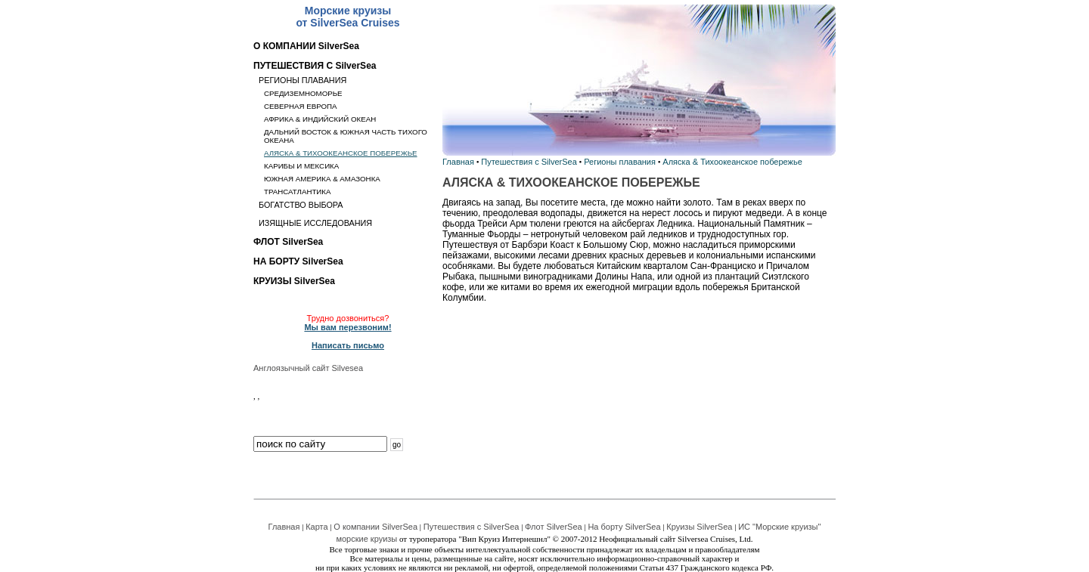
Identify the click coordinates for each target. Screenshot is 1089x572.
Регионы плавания (620, 161)
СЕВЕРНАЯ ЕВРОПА (300, 106)
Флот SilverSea (553, 526)
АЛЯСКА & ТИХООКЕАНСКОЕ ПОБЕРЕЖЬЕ (340, 153)
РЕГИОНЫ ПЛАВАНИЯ (302, 80)
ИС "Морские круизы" (779, 526)
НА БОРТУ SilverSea (298, 261)
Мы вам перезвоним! (347, 327)
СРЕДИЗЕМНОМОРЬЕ (303, 93)
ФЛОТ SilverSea (288, 242)
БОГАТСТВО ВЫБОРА (301, 204)
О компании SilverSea (375, 526)
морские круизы (366, 538)
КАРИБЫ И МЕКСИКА (301, 166)
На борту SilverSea (624, 526)
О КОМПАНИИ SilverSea (306, 46)
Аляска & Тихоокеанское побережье (732, 161)
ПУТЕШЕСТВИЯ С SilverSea (314, 65)
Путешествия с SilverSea (529, 161)
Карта (316, 526)
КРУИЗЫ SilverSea (294, 281)
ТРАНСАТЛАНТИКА (297, 191)
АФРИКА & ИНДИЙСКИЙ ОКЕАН (320, 119)
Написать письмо (348, 345)
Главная (458, 161)
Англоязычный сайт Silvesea (308, 368)
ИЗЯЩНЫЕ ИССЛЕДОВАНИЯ (315, 222)
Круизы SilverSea (699, 526)
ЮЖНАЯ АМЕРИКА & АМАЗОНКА (322, 179)
